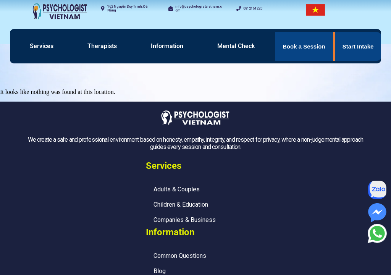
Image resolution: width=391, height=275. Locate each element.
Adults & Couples (176, 189)
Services (41, 46)
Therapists (102, 46)
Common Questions (179, 255)
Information (167, 46)
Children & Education (180, 204)
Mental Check (236, 46)
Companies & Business (184, 219)
